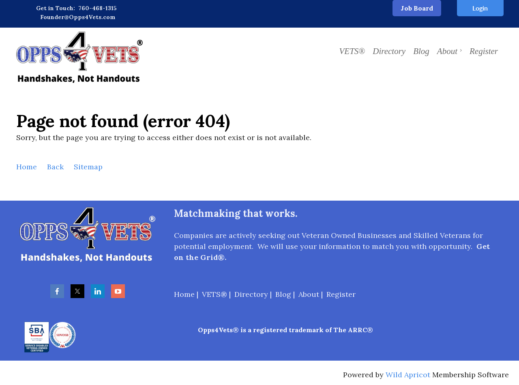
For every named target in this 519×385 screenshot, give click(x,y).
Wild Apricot (408, 374)
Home (26, 166)
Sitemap (88, 166)
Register (341, 294)
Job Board (417, 8)
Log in (480, 8)
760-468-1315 (97, 8)
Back (55, 166)
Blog (283, 294)
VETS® (214, 294)
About (308, 294)
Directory (251, 294)
